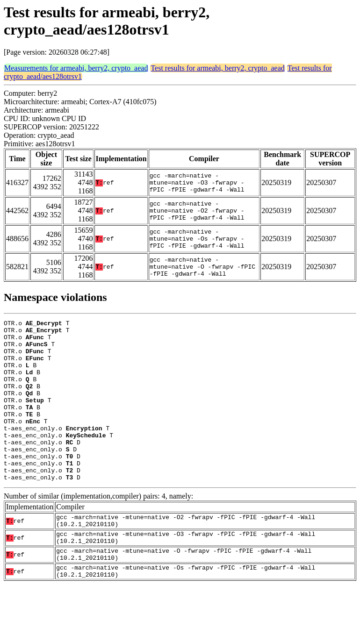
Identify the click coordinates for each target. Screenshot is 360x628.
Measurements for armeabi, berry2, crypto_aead (76, 68)
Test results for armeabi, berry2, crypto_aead (217, 68)
